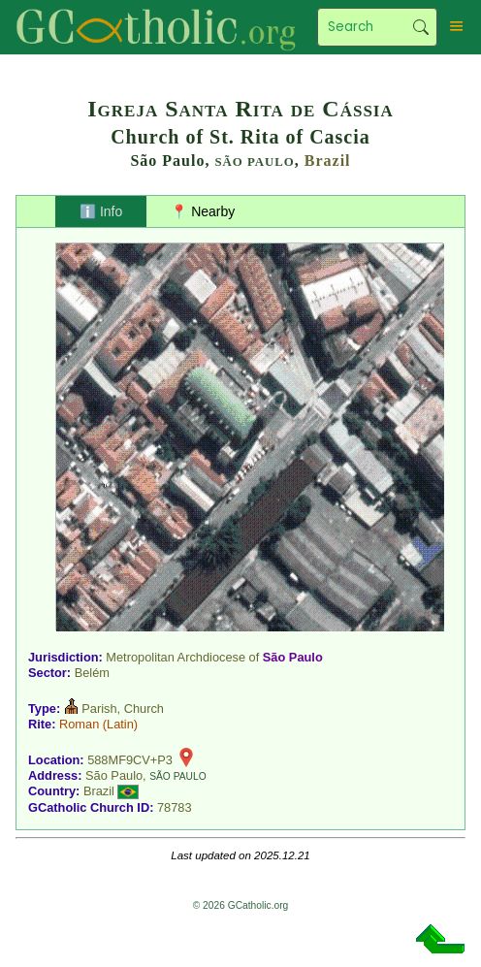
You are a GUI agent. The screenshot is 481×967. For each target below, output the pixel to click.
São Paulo (293, 657)
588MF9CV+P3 (130, 760)
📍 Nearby (203, 211)
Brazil (328, 160)
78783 (174, 807)
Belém (92, 672)
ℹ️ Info (101, 211)
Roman (79, 724)
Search (420, 27)
